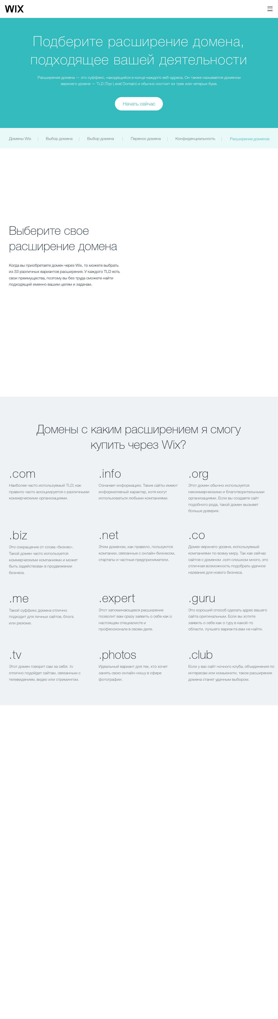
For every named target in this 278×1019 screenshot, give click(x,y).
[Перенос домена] (146, 138)
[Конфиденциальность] (195, 138)
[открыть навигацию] (270, 9)
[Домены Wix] (21, 138)
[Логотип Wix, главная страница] (14, 9)
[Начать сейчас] (139, 104)
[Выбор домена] (101, 138)
